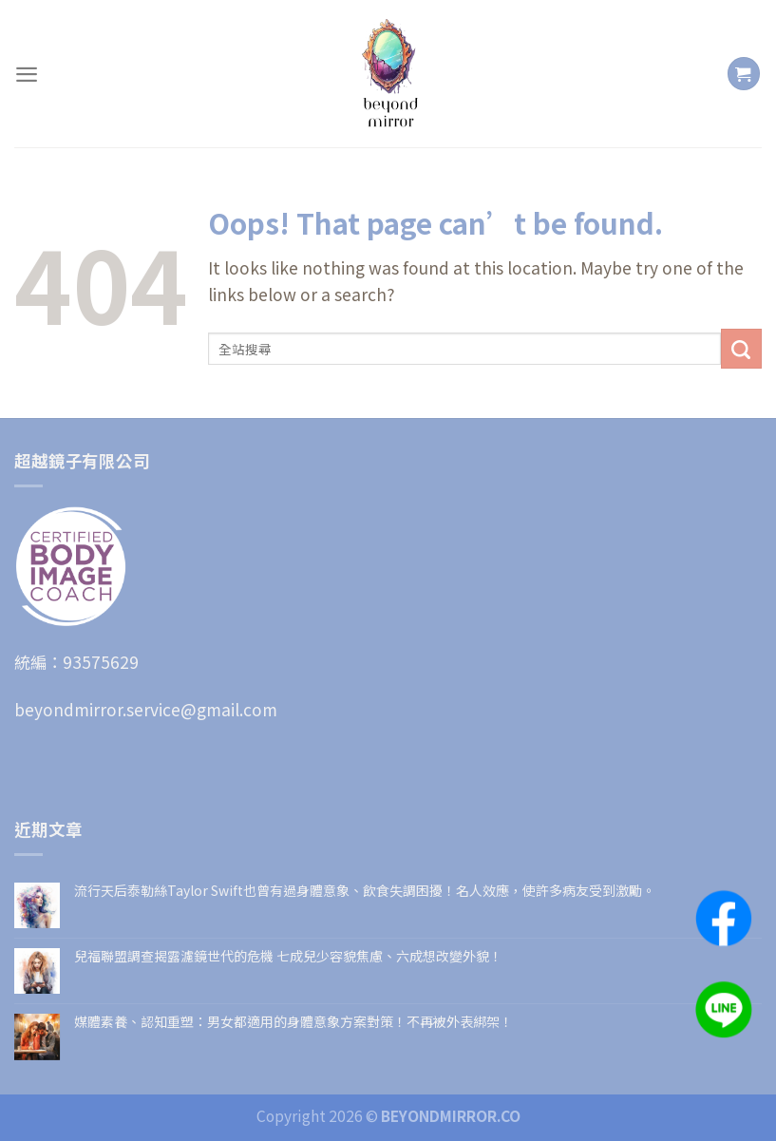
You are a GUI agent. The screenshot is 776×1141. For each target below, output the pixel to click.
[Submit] (741, 349)
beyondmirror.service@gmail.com (145, 709)
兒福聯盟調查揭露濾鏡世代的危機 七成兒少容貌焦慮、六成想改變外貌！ (288, 956)
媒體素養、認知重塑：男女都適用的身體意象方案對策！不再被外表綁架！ (293, 1022)
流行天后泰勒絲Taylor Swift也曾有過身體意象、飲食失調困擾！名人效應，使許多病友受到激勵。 (364, 891)
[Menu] (26, 74)
